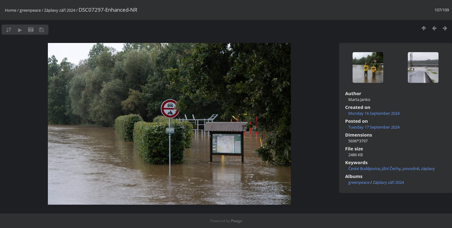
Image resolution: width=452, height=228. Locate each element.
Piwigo (236, 220)
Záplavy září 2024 (60, 10)
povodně (411, 168)
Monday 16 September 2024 (374, 113)
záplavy (428, 168)
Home (10, 10)
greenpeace (30, 10)
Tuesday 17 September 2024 (374, 127)
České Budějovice (364, 168)
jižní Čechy (391, 168)
